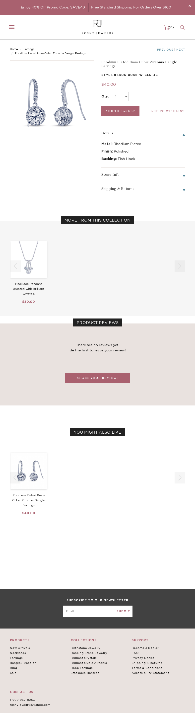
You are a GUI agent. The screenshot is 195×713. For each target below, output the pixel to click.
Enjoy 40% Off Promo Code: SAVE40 (53, 7)
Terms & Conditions (147, 667)
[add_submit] (120, 111)
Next (180, 49)
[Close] (189, 5)
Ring (13, 667)
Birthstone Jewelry (86, 647)
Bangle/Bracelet (23, 662)
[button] (180, 266)
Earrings (28, 49)
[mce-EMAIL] (97, 611)
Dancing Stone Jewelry (89, 652)
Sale (13, 672)
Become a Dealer (145, 647)
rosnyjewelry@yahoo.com (30, 704)
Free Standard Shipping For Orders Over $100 (131, 7)
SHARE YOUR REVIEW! (97, 378)
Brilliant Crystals (84, 657)
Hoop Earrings (82, 667)
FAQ (135, 652)
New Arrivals (20, 647)
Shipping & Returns (147, 662)
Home (14, 49)
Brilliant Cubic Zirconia (89, 662)
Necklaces (18, 652)
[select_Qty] (120, 96)
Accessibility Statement (150, 672)
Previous (165, 49)
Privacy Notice (143, 657)
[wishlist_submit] (166, 111)
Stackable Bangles (85, 672)
